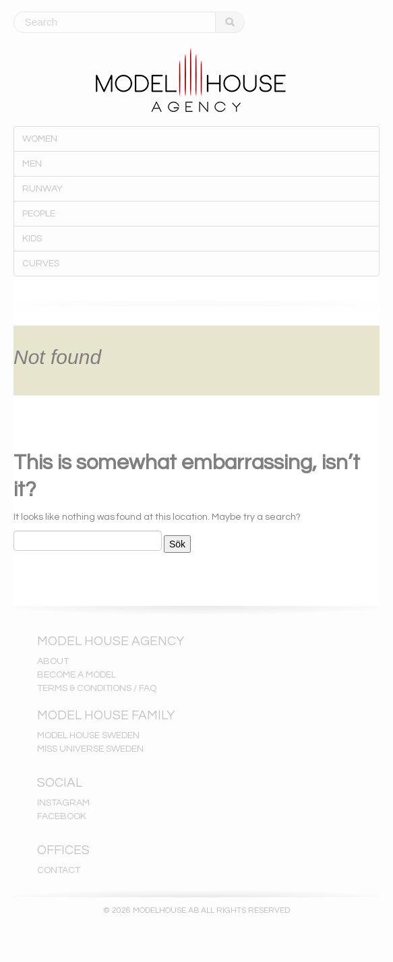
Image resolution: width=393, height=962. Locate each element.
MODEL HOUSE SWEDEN (88, 735)
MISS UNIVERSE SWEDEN (90, 749)
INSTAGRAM (63, 803)
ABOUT (53, 661)
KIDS (32, 238)
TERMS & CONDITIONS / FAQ (96, 688)
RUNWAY (42, 188)
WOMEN (39, 139)
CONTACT (58, 870)
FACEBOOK (61, 816)
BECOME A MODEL (76, 675)
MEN (32, 164)
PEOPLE (38, 213)
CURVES (40, 263)
